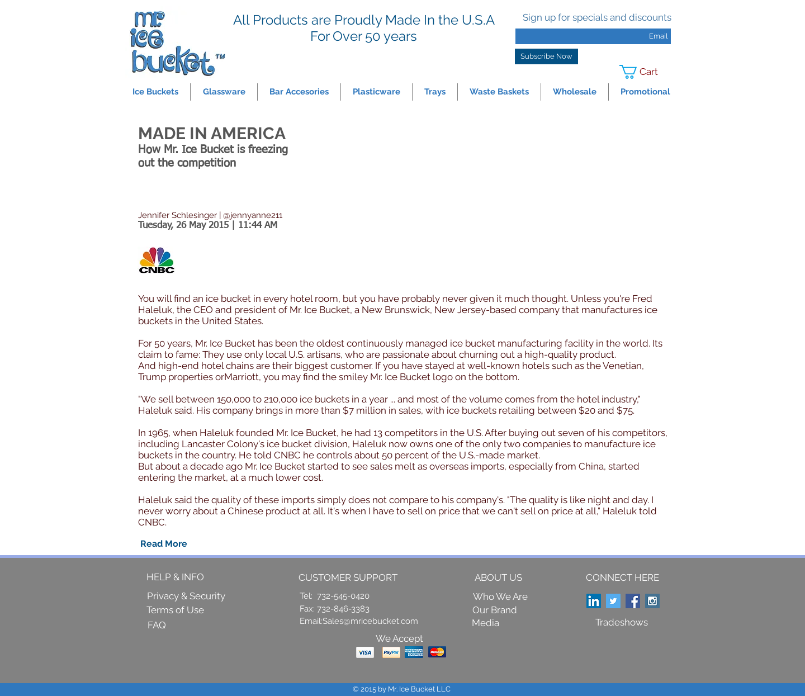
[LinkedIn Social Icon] (593, 601)
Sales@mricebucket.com (370, 621)
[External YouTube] (524, 206)
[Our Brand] (495, 610)
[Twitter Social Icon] (613, 601)
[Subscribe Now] (546, 56)
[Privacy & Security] (186, 596)
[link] (646, 72)
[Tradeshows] (621, 622)
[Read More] (164, 544)
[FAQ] (156, 625)
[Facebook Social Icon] (633, 601)
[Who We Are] (500, 597)
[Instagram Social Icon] (652, 601)
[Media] (485, 623)
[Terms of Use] (175, 610)
